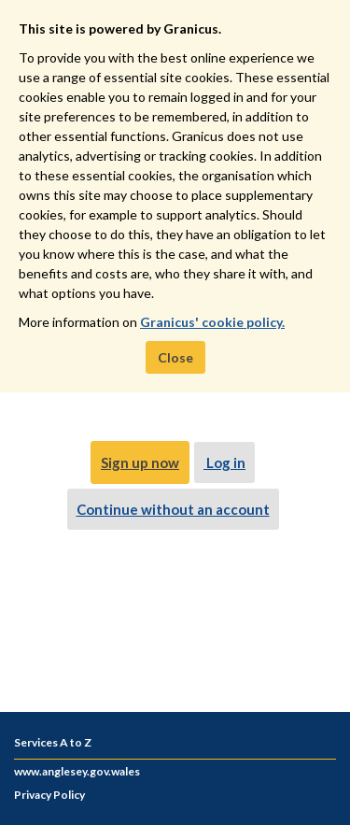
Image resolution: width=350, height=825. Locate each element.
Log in (224, 462)
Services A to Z (52, 742)
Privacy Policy (49, 795)
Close (175, 357)
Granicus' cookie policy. (212, 322)
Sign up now (140, 462)
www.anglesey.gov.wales (77, 771)
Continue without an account (173, 509)
